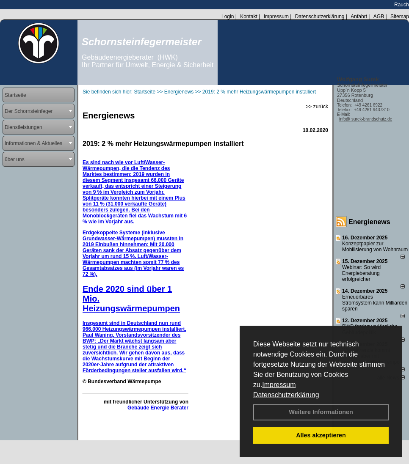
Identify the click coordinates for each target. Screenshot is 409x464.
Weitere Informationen (321, 412)
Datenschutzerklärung (286, 394)
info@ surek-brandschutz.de (365, 119)
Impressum (279, 384)
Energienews (369, 221)
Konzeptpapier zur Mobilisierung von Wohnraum (375, 247)
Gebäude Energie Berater (157, 408)
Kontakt (248, 16)
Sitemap (399, 16)
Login (227, 16)
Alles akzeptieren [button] (321, 435)
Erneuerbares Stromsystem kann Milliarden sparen (374, 303)
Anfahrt (359, 16)
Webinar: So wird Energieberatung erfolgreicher (361, 273)
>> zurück (317, 107)
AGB (378, 16)
